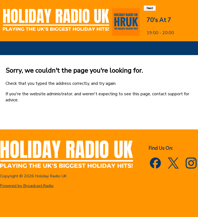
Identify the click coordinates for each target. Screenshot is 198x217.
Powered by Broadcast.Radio (27, 185)
